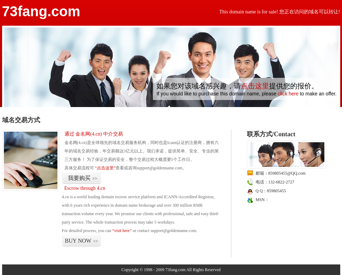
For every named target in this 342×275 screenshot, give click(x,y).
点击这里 (255, 86)
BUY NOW (81, 241)
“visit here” (122, 230)
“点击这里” (105, 167)
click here (288, 93)
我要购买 (82, 178)
